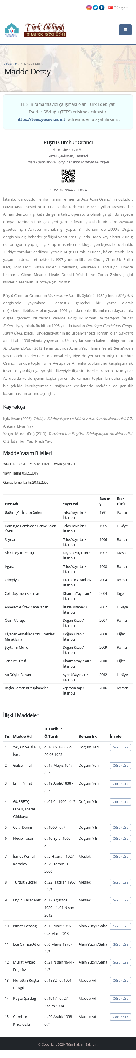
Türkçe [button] (118, 7)
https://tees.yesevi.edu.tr (41, 119)
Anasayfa (11, 63)
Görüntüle (120, 747)
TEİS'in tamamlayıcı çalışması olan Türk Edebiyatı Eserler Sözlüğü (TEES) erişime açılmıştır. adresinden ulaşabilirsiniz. (68, 111)
